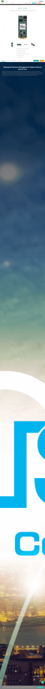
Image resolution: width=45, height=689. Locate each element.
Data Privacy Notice (28, 687)
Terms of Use (34, 687)
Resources (20, 60)
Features (8, 60)
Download (41, 60)
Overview (3, 60)
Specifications (14, 60)
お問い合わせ (36, 60)
